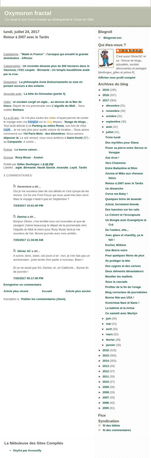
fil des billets (111, 425)
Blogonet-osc (112, 37)
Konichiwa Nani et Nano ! (122, 302)
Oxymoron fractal (27, 13)
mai (109, 323)
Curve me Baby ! (116, 193)
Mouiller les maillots (118, 276)
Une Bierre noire (116, 250)
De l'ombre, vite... (117, 230)
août (109, 126)
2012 (106, 371)
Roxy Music (23, 157)
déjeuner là (11, 137)
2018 (106, 95)
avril (109, 329)
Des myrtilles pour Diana (121, 142)
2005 (106, 408)
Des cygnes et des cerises (123, 266)
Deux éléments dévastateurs (124, 271)
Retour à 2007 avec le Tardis (124, 183)
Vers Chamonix (115, 163)
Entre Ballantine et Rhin (121, 168)
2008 (106, 392)
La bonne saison (26, 149)
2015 (106, 355)
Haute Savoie (46, 167)
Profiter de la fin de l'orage (123, 287)
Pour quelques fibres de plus (124, 255)
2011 (106, 376)
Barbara (18, 109)
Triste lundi (112, 137)
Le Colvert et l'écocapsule (122, 214)
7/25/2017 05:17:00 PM (28, 278)
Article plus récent (15, 291)
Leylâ (73, 167)
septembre (113, 121)
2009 (106, 387)
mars (110, 334)
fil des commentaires (117, 430)
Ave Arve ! (112, 157)
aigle (18, 167)
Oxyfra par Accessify (27, 450)
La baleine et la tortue (119, 308)
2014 (106, 360)
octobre (111, 116)
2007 (106, 397)
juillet (110, 132)
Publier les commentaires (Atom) (43, 299)
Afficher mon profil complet (116, 77)
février (110, 339)
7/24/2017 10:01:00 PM (28, 205)
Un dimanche (114, 188)
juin (109, 318)
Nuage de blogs (75, 121)
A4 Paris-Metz (33, 133)
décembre (113, 105)
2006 (106, 402)
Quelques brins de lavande (123, 199)
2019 (106, 89)
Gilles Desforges (131, 50)
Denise (22, 216)
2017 (106, 100)
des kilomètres (55, 133)
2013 (106, 366)
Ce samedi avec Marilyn (121, 313)
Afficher (27, 58)
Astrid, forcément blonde (122, 204)
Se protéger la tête (117, 260)
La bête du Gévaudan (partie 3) (44, 93)
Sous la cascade (116, 281)
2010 (106, 381)
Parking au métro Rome (48, 125)
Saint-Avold (75, 137)
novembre (113, 110)
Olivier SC (24, 251)
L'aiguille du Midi (63, 105)
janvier (111, 345)
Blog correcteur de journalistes (126, 292)
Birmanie (30, 167)
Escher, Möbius (115, 245)
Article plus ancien (78, 291)
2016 (106, 350)
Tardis (83, 167)
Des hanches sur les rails (122, 209)
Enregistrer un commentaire (22, 284)
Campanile (14, 141)
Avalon (38, 157)
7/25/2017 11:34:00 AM (28, 240)
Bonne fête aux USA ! (119, 297)
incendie (62, 167)
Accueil (47, 291)
